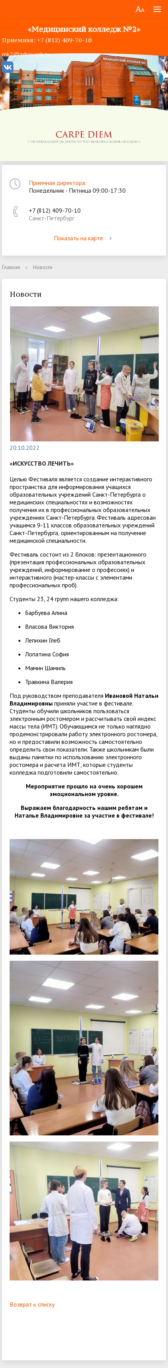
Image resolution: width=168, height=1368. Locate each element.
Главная (11, 267)
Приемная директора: (57, 183)
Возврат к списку (32, 1304)
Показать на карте (84, 238)
